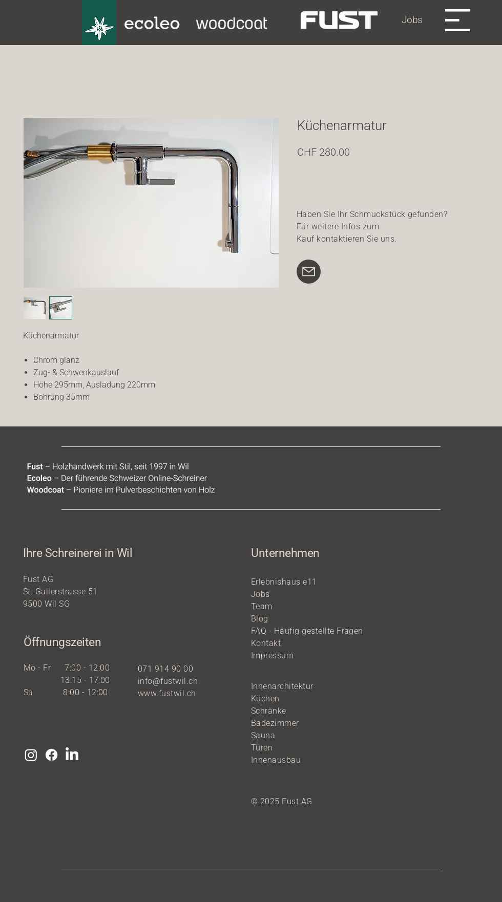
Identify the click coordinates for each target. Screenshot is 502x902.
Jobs (412, 20)
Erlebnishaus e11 (284, 582)
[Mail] (309, 272)
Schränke (268, 711)
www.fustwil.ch (167, 693)
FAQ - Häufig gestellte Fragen (307, 631)
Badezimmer (275, 723)
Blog (259, 619)
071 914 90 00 (165, 669)
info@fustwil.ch (168, 681)
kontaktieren (340, 239)
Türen (262, 748)
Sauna (263, 735)
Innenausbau (276, 760)
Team (262, 606)
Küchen (265, 698)
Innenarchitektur (282, 686)
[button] (457, 20)
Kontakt (266, 643)
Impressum (272, 655)
